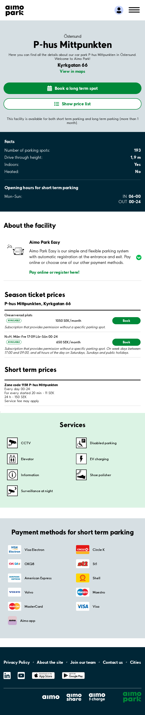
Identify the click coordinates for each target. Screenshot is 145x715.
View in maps (72, 71)
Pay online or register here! (54, 272)
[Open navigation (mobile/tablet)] (134, 9)
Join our (83, 662)
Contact (113, 662)
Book (126, 320)
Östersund (72, 36)
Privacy (17, 662)
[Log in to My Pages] (118, 10)
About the (50, 662)
